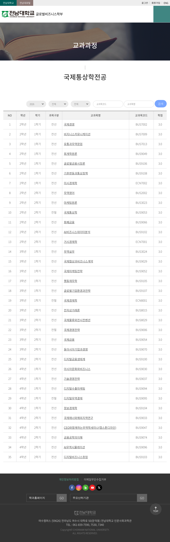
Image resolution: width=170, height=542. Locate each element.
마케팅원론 (70, 202)
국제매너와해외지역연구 (78, 418)
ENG (166, 3)
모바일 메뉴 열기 (161, 14)
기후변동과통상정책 (76, 173)
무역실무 (69, 251)
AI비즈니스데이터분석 (77, 232)
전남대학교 (8, 2)
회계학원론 (70, 154)
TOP (155, 511)
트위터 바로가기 (99, 488)
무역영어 (69, 193)
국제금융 (69, 339)
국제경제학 (70, 300)
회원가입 (156, 3)
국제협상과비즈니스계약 (78, 261)
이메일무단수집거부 (95, 479)
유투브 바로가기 (92, 488)
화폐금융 (69, 222)
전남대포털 (25, 2)
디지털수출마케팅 (74, 388)
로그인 (145, 3)
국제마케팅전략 (73, 271)
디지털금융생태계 (74, 359)
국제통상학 (70, 212)
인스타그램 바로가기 (79, 488)
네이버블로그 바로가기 (85, 488)
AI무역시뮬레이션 (74, 447)
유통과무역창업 (73, 144)
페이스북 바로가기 (72, 488)
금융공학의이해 (73, 437)
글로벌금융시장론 (74, 163)
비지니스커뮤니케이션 (77, 134)
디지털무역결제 (73, 398)
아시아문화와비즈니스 (77, 369)
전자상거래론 (72, 310)
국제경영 (69, 124)
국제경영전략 (72, 330)
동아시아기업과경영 (76, 349)
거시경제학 (70, 242)
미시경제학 (70, 183)
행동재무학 (70, 281)
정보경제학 (70, 408)
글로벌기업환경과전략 (77, 290)
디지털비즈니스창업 (76, 457)
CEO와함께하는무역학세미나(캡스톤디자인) (90, 427)
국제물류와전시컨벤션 (77, 320)
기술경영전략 (72, 379)
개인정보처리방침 (69, 479)
